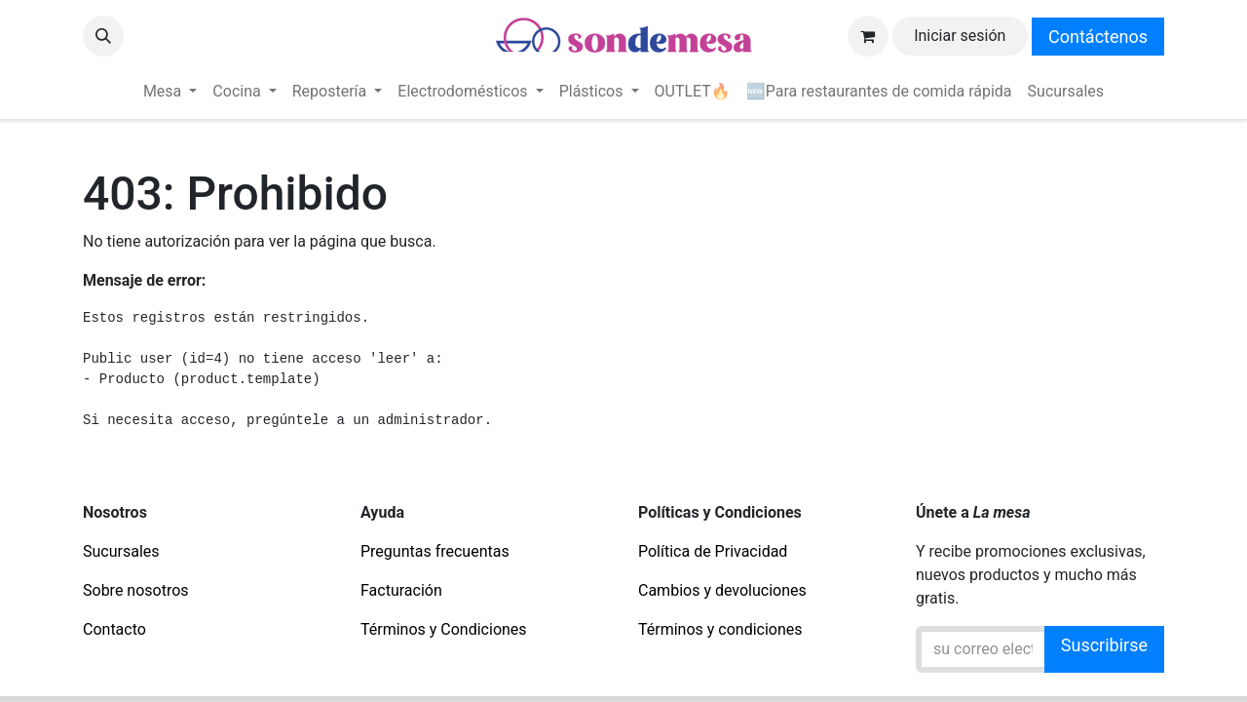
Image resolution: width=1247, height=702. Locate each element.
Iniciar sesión (959, 35)
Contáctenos (1098, 36)
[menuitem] (170, 91)
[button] (103, 36)
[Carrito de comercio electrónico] (868, 36)
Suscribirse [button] (1104, 645)
